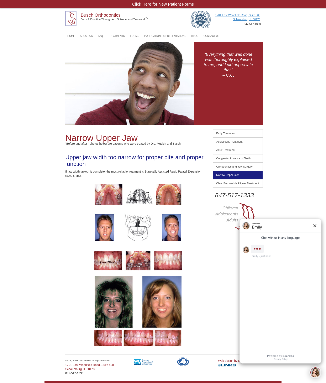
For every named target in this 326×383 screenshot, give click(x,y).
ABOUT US (86, 36)
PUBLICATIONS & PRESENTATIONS (165, 36)
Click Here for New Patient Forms (163, 4)
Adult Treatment (225, 150)
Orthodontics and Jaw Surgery (234, 166)
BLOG (194, 36)
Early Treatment (225, 133)
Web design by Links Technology (239, 360)
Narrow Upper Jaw (227, 175)
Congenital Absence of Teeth (233, 158)
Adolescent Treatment (229, 141)
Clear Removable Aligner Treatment (237, 183)
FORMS (134, 36)
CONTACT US (212, 36)
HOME (71, 36)
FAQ (100, 36)
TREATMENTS (116, 36)
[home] (71, 17)
